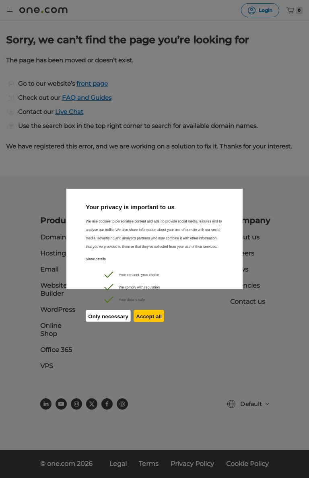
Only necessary (108, 318)
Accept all (150, 318)
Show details (96, 259)
